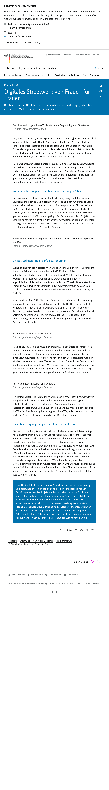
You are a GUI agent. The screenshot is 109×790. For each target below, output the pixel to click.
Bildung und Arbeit (13, 75)
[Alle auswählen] (12, 42)
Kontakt (96, 55)
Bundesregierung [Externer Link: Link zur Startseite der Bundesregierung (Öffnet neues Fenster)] (53, 55)
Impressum (67, 55)
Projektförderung (90, 75)
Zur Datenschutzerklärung (56, 18)
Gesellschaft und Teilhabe (66, 75)
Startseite (12, 722)
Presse (80, 765)
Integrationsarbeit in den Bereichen (36, 722)
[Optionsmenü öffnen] (101, 101)
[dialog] (54, 25)
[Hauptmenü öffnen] (7, 68)
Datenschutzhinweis (82, 55)
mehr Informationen (17, 28)
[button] (103, 55)
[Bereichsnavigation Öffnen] (104, 75)
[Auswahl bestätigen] (33, 42)
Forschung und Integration (38, 75)
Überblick (97, 765)
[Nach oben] (54, 774)
